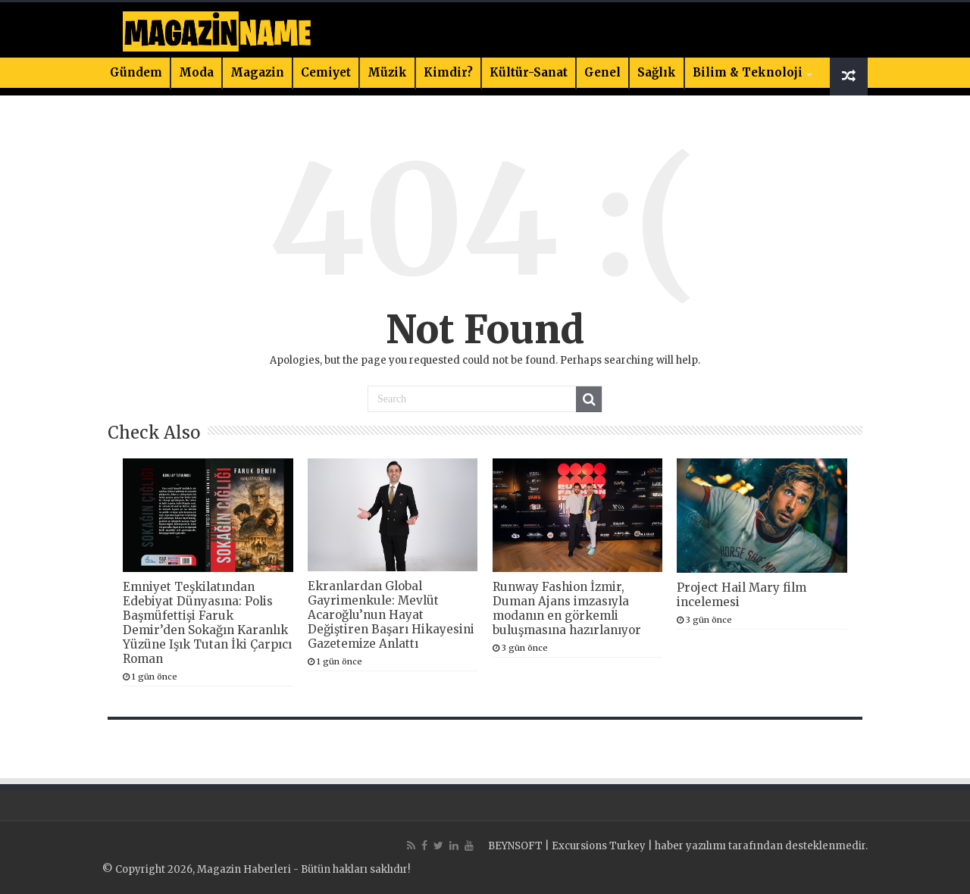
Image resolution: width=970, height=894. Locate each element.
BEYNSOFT (515, 845)
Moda (196, 72)
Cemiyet (326, 72)
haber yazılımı (690, 845)
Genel (602, 72)
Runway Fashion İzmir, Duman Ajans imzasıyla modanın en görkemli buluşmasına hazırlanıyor (567, 608)
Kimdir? (448, 72)
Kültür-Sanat (529, 72)
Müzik (387, 72)
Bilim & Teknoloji (748, 72)
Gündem (136, 72)
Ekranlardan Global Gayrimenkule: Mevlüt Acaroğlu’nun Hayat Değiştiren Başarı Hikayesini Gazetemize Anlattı (391, 615)
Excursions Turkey (599, 845)
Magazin (257, 72)
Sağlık (656, 72)
